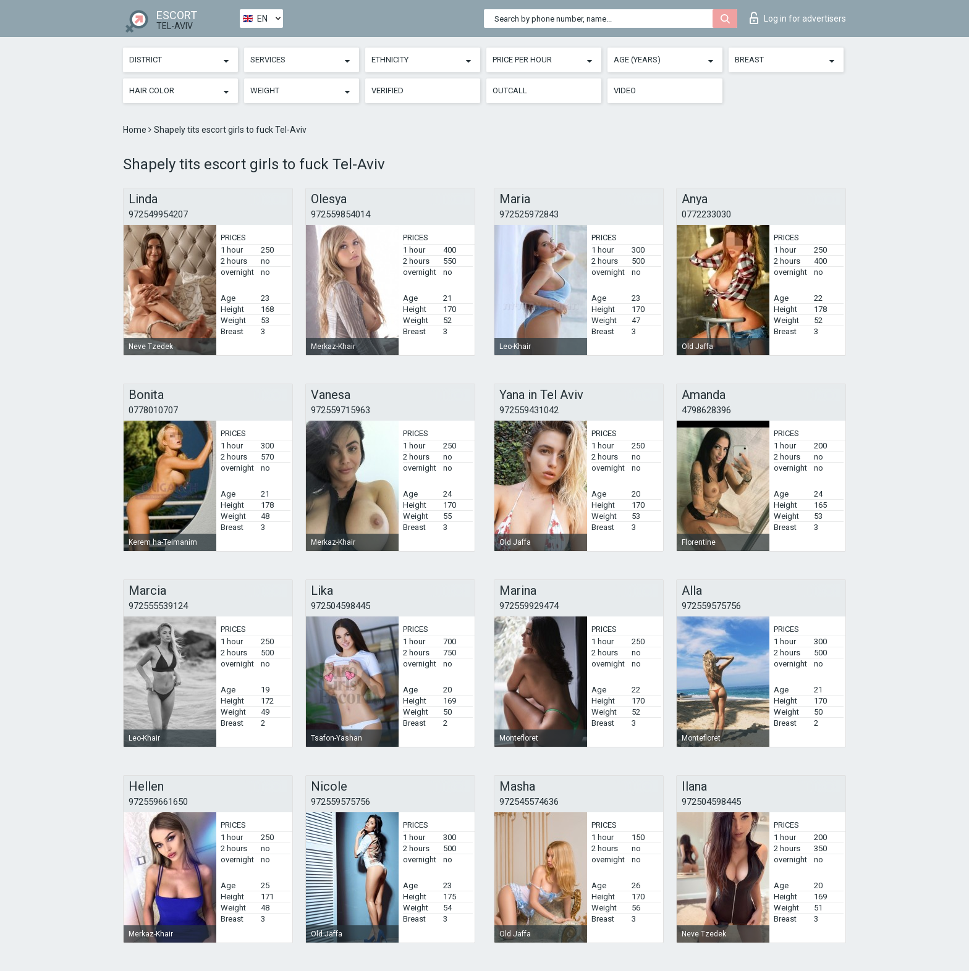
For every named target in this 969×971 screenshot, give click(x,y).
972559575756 (711, 606)
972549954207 (158, 214)
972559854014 (340, 214)
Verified (387, 90)
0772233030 (706, 214)
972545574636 (529, 801)
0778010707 (153, 410)
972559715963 (340, 410)
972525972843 (529, 214)
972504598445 (340, 606)
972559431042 (529, 410)
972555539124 (158, 606)
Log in (798, 18)
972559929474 (529, 606)
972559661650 (158, 801)
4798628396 (706, 410)
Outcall (510, 90)
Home (135, 130)
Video (625, 90)
